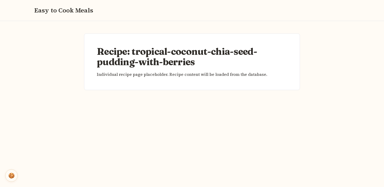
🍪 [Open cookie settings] (11, 175)
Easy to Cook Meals (63, 10)
